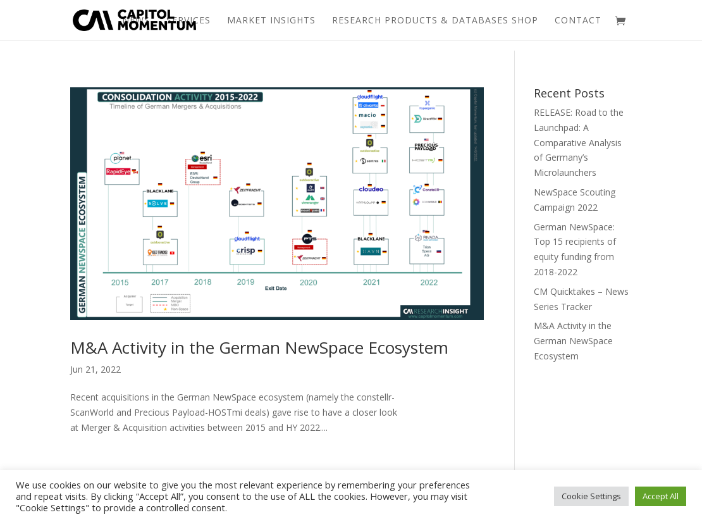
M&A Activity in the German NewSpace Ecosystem (259, 347)
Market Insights (271, 21)
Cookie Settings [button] (591, 496)
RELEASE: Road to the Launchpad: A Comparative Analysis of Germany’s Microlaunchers (579, 142)
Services (188, 21)
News (136, 21)
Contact (578, 21)
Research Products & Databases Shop (435, 21)
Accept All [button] (661, 496)
